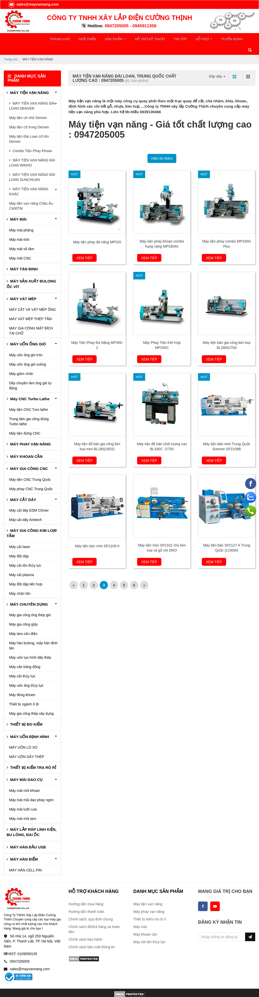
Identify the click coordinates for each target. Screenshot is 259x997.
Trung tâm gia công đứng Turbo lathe (29, 410)
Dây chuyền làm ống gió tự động (30, 374)
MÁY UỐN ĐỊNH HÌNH (29, 725)
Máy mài (140, 915)
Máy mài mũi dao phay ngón (31, 789)
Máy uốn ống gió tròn (25, 344)
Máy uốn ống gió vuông (27, 353)
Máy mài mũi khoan (24, 779)
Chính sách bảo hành (85, 928)
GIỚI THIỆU (81, 38)
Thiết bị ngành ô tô (24, 693)
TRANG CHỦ (59, 38)
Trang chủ (10, 48)
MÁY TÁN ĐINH (23, 257)
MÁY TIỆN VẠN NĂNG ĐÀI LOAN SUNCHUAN (32, 165)
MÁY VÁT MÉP (22, 287)
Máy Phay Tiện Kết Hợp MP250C (162, 333)
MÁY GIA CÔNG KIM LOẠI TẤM (32, 522)
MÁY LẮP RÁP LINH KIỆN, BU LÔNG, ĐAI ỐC (31, 820)
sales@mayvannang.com (33, 4)
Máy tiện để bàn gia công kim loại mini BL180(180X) (97, 435)
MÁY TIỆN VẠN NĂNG (29, 81)
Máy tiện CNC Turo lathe (28, 398)
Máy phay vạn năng (148, 900)
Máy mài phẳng (21, 219)
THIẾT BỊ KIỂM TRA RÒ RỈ (32, 756)
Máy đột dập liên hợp (25, 573)
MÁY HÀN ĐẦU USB (27, 835)
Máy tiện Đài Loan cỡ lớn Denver (29, 127)
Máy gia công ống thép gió (30, 604)
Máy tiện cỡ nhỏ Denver (28, 106)
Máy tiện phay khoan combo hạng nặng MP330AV (162, 232)
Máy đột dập (19, 544)
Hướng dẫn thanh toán (86, 900)
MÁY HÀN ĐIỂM (23, 848)
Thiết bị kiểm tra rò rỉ (149, 908)
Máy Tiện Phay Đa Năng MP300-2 (97, 333)
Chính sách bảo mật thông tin (92, 936)
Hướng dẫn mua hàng (86, 893)
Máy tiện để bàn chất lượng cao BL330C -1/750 (162, 435)
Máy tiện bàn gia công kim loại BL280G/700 (227, 333)
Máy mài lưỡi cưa (23, 798)
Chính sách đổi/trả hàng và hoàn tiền (94, 917)
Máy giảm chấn (21, 362)
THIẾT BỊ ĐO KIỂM (25, 713)
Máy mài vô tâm (21, 237)
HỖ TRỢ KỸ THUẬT (134, 38)
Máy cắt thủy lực (22, 665)
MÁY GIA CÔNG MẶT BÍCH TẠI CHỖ (31, 319)
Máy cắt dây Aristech (25, 508)
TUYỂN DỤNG (201, 38)
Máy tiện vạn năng (147, 893)
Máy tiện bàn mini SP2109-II (97, 535)
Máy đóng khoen (22, 683)
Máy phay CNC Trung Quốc (31, 477)
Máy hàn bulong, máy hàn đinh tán (33, 634)
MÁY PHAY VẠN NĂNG (30, 433)
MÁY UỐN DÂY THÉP (26, 745)
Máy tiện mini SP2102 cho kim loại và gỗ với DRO (162, 536)
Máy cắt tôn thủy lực (25, 554)
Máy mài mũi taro (22, 807)
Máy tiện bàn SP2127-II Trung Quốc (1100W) (226, 536)
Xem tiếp (84, 247)
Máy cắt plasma (21, 563)
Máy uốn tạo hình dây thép (30, 646)
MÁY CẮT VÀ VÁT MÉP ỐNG (32, 298)
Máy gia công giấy (23, 613)
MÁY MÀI (18, 208)
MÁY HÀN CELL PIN (25, 859)
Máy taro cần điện (23, 622)
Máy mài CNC (20, 247)
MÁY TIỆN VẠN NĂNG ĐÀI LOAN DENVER (32, 94)
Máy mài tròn (19, 228)
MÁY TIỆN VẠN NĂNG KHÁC (28, 180)
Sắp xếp (217, 65)
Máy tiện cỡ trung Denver (29, 116)
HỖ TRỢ (177, 38)
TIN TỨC (159, 38)
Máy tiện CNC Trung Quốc (30, 468)
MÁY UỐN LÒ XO (23, 736)
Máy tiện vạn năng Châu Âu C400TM (31, 194)
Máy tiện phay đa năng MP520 (97, 231)
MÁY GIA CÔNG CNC (28, 457)
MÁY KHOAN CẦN (25, 445)
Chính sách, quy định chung (91, 908)
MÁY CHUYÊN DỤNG (28, 592)
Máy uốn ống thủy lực (26, 674)
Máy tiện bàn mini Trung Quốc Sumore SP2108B (226, 435)
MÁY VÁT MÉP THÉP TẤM (30, 307)
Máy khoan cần (145, 923)
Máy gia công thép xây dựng (31, 702)
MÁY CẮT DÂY (22, 488)
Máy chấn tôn (19, 582)
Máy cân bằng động (24, 655)
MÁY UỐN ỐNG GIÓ (27, 332)
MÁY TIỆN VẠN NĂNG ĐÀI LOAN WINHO (32, 151)
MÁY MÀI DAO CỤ (25, 768)
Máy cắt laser (19, 535)
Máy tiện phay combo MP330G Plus (226, 232)
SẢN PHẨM (103, 38)
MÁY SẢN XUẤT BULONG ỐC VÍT (31, 272)
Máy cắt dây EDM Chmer (29, 499)
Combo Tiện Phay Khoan (32, 139)
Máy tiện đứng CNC (24, 422)
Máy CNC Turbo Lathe (29, 387)
